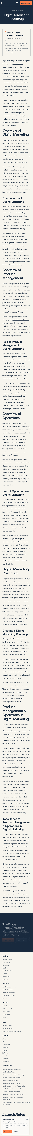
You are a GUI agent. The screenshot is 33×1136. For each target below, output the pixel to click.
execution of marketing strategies (13, 446)
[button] (27, 1119)
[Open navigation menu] (16, 3)
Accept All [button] (7, 1131)
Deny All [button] (16, 1131)
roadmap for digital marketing (12, 80)
